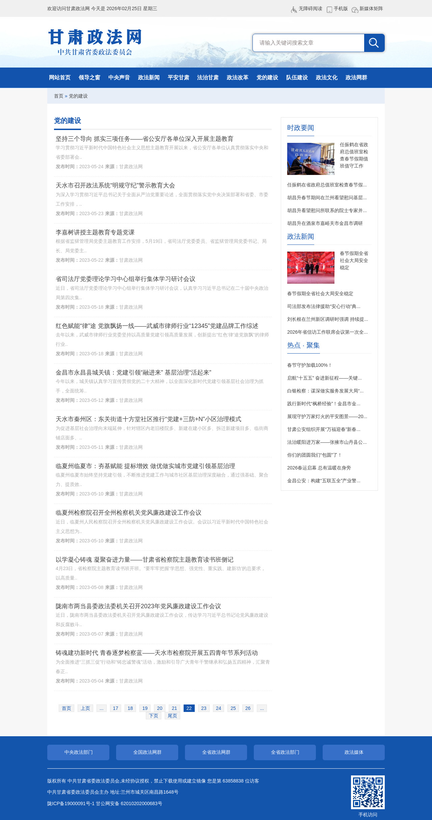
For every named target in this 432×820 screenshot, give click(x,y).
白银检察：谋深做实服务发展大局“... (325, 390)
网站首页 (60, 77)
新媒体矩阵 (371, 8)
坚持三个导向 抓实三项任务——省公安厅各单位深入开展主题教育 (145, 138)
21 (174, 708)
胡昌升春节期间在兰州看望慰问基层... (327, 197)
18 (130, 708)
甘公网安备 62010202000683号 (129, 803)
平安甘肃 (178, 77)
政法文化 (327, 77)
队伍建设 (297, 77)
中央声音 (119, 77)
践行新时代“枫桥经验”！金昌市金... (323, 403)
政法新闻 (149, 77)
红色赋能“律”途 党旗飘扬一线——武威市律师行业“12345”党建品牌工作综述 (157, 326)
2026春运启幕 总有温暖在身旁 (319, 467)
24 (218, 708)
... (102, 708)
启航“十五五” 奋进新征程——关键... (324, 378)
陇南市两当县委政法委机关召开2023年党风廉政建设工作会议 (138, 606)
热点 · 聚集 (303, 345)
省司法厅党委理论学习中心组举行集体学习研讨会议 (125, 279)
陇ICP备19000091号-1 (70, 803)
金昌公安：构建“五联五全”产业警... (323, 480)
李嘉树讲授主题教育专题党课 (95, 232)
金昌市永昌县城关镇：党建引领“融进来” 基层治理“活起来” (133, 372)
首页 (58, 96)
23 (204, 708)
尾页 (172, 715)
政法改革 (237, 77)
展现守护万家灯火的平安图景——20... (327, 416)
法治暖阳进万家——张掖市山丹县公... (327, 442)
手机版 (341, 8)
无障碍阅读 (310, 8)
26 (248, 708)
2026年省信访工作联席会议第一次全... (327, 332)
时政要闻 (300, 127)
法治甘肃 (208, 77)
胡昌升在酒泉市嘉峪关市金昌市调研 (325, 223)
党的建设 (267, 77)
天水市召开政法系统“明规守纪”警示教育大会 (115, 185)
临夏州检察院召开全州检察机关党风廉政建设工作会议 (128, 512)
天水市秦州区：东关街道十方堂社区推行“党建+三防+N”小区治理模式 (148, 419)
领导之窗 (89, 77)
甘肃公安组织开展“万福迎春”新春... (323, 429)
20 (159, 708)
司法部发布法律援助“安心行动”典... (323, 306)
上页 (85, 708)
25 (233, 708)
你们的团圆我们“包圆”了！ (314, 455)
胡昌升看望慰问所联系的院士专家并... (327, 210)
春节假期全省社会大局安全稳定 (354, 260)
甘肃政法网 (95, 42)
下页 (153, 715)
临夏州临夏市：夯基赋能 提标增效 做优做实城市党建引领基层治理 (145, 466)
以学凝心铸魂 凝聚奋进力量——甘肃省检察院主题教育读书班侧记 (145, 559)
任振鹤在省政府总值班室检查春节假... (327, 184)
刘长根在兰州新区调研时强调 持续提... (327, 319)
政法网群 (356, 77)
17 (115, 708)
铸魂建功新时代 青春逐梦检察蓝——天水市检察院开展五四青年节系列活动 (157, 652)
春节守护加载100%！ (309, 365)
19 (145, 708)
